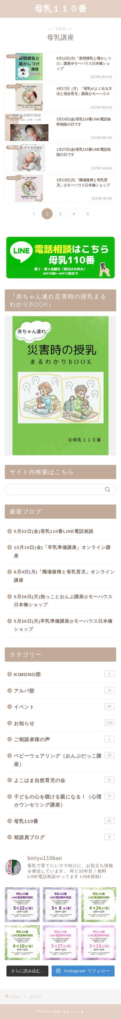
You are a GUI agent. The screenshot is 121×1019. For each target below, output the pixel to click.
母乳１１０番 (61, 8)
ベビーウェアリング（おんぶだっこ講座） (64, 759)
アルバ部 (64, 690)
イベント (64, 706)
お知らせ (64, 723)
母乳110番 (64, 820)
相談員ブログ (64, 837)
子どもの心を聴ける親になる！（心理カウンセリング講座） (64, 800)
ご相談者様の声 (64, 739)
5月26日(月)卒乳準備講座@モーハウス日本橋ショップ (63, 625)
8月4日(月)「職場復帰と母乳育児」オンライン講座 (64, 576)
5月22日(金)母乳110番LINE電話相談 (54, 531)
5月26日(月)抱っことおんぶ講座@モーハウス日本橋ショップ (63, 601)
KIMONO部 (64, 674)
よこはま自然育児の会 (64, 780)
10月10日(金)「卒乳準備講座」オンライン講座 (62, 551)
